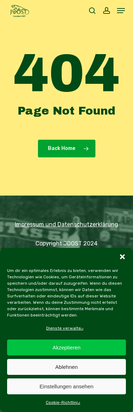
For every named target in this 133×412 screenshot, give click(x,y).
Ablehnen (66, 367)
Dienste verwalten (64, 328)
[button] (122, 256)
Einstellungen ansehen (67, 386)
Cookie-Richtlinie (63, 402)
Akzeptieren (66, 347)
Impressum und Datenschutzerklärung (66, 224)
